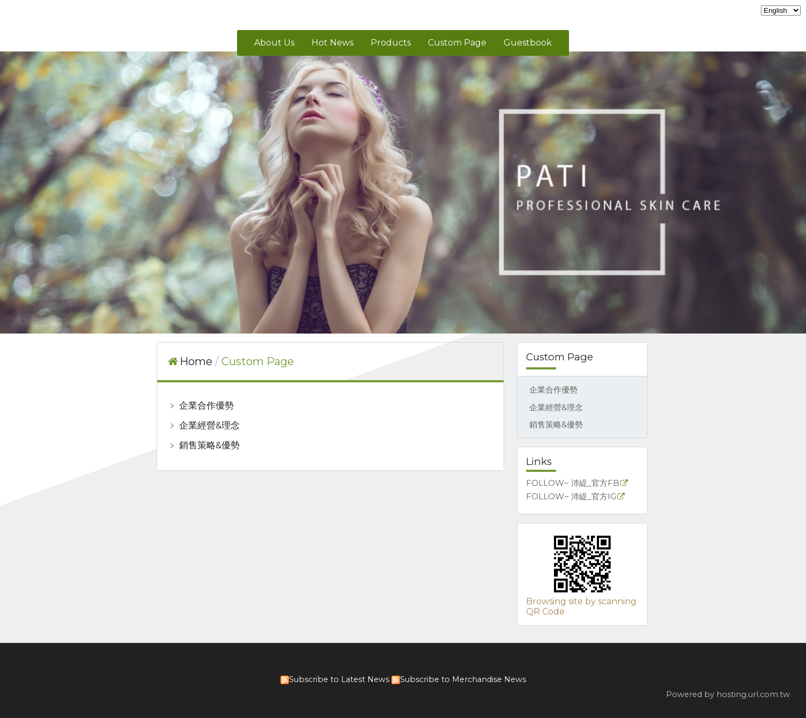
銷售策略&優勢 (556, 424)
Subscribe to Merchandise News (463, 679)
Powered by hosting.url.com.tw (728, 694)
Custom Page (257, 361)
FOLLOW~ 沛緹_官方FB (572, 483)
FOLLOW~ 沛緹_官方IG (571, 496)
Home (196, 361)
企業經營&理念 (556, 407)
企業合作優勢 (553, 389)
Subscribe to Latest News (339, 679)
